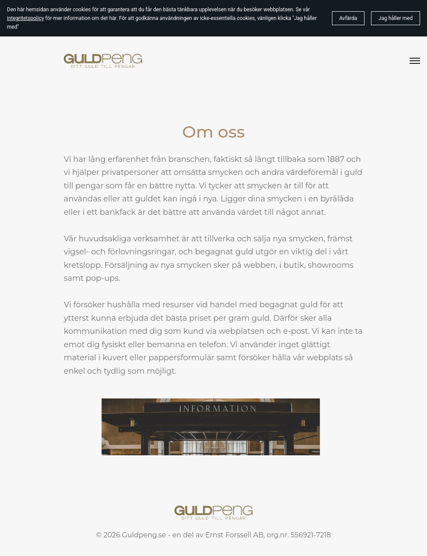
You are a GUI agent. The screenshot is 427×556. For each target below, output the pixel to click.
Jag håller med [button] (395, 18)
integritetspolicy (25, 18)
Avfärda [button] (348, 18)
